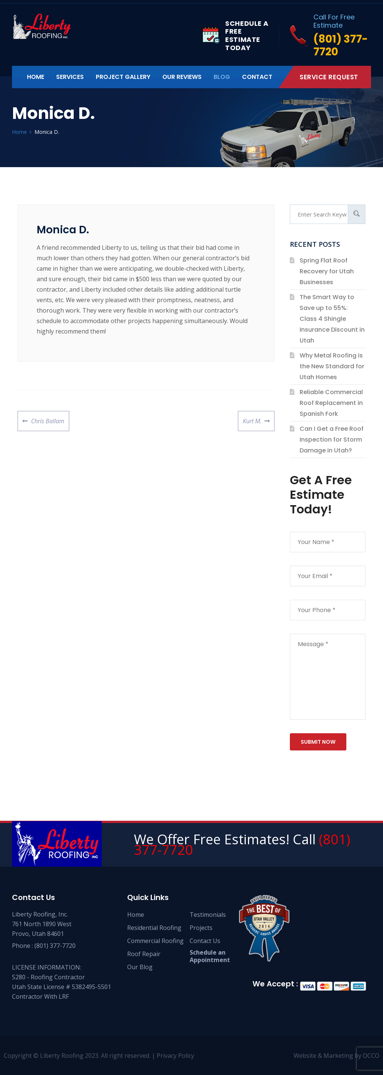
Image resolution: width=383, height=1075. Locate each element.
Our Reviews (182, 77)
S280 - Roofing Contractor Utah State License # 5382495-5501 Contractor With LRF (61, 987)
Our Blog (140, 967)
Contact (257, 77)
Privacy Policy (175, 1055)
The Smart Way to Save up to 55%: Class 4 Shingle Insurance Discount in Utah (332, 319)
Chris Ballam (47, 418)
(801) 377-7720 (55, 946)
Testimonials (208, 914)
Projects (201, 928)
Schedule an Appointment (210, 956)
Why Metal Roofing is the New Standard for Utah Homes (332, 366)
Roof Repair (143, 954)
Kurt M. (251, 418)
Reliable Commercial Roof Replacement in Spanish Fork (331, 403)
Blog (222, 77)
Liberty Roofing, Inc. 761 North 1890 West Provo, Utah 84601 (41, 924)
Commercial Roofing (155, 941)
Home (35, 77)
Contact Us (205, 941)
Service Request (329, 77)
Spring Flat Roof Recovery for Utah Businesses (327, 271)
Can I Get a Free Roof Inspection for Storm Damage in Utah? (332, 439)
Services (70, 77)
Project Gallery (123, 77)
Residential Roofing (154, 928)
